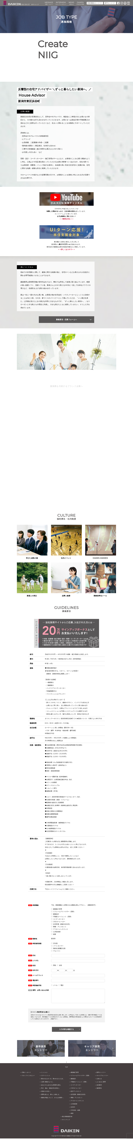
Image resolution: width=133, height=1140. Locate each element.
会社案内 (99, 1086)
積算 (72, 1115)
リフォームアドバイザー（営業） (80, 1077)
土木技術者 (74, 1105)
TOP (66, 1068)
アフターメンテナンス (77, 1102)
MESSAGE (49, 3)
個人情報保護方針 (67, 1118)
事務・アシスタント (76, 1099)
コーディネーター (76, 1086)
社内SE (73, 1108)
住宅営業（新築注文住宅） (78, 1096)
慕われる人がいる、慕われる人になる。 (52, 1080)
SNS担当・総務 (75, 1112)
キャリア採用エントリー (98, 1049)
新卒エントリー (110, 3)
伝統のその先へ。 (46, 1093)
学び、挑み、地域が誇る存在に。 (50, 1089)
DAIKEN (80, 3)
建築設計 (73, 1080)
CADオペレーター (76, 1089)
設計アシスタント (76, 1093)
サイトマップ (66, 1121)
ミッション (44, 1074)
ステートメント (45, 1077)
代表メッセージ (26, 1074)
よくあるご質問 (101, 1083)
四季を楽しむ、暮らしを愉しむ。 (50, 1096)
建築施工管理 (75, 1074)
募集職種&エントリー (94, 3)
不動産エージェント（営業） (79, 1083)
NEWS (71, 3)
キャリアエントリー (102, 1077)
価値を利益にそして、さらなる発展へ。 (52, 1099)
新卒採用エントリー (48, 1049)
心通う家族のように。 (47, 1083)
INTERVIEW (60, 3)
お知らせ (99, 1080)
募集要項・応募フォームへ (66, 320)
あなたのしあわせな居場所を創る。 (51, 1086)
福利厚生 (99, 1089)
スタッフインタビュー (28, 1077)
